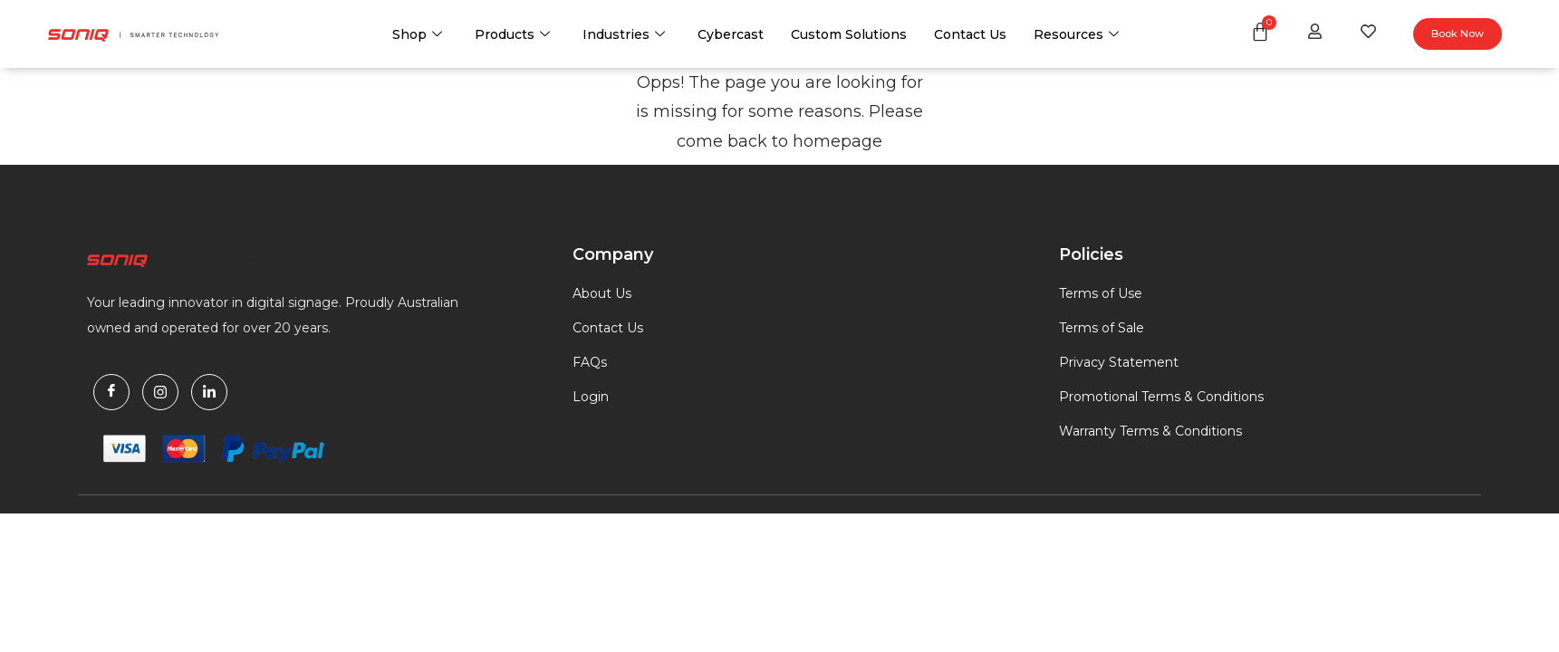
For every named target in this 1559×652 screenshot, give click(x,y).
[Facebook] (111, 392)
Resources (1076, 34)
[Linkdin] (209, 392)
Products (512, 34)
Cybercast (731, 34)
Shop (417, 34)
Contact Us (970, 34)
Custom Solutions (849, 34)
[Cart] (1260, 32)
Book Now (1457, 33)
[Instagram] (160, 392)
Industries (623, 34)
